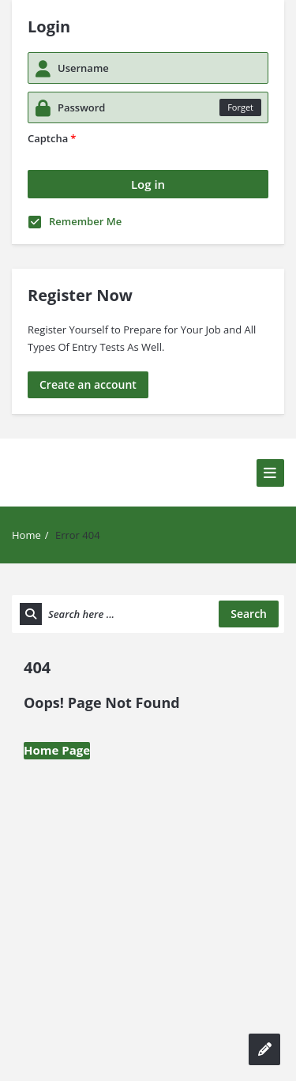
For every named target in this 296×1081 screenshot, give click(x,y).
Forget (240, 107)
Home (26, 535)
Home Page (57, 750)
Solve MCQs (57, 449)
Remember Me (75, 221)
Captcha (52, 138)
